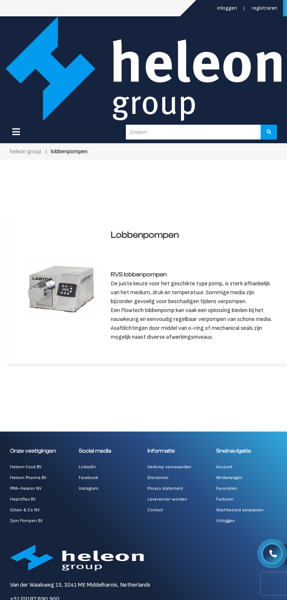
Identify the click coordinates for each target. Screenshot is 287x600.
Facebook (88, 482)
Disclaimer (158, 482)
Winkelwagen (229, 482)
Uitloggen (225, 525)
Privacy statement (165, 493)
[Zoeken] (269, 132)
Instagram (88, 493)
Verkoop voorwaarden (169, 471)
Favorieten (226, 493)
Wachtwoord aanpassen (240, 514)
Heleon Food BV (26, 471)
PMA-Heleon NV (26, 493)
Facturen (225, 503)
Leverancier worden (167, 503)
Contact (155, 514)
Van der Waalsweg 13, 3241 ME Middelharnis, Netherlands (80, 589)
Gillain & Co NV (25, 514)
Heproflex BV (23, 503)
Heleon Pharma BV (28, 482)
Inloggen (227, 8)
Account (224, 471)
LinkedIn (87, 471)
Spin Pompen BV (26, 525)
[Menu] (16, 132)
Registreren (264, 8)
